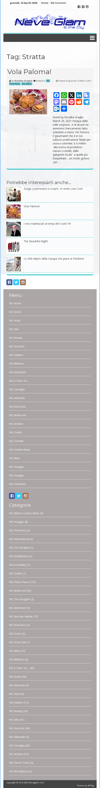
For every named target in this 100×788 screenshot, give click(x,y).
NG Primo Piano (19, 582)
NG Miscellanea (18, 771)
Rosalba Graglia (23, 80)
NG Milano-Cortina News (24, 513)
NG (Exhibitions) (18, 556)
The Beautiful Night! (36, 241)
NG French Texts (19, 762)
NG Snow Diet (17, 642)
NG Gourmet (17, 346)
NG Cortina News (19, 449)
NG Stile (14, 329)
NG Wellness (16, 363)
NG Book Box (17, 406)
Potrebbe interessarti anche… (38, 182)
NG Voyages (16, 467)
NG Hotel (14, 320)
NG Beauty (15, 337)
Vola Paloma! (29, 72)
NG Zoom (15, 633)
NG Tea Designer (19, 599)
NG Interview (17, 398)
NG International (19, 539)
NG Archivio (16, 424)
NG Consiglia (17, 389)
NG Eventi (26, 83)
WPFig (91, 785)
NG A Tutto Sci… (19, 380)
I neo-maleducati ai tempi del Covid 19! (47, 223)
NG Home (15, 303)
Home (44, 2)
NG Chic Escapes (19, 547)
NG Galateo (16, 355)
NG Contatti (58, 2)
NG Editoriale (17, 737)
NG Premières (17, 484)
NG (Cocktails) (17, 565)
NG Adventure (17, 372)
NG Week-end (17, 415)
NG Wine (14, 458)
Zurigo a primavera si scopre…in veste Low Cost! (53, 188)
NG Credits (15, 432)
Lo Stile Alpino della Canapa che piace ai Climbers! (54, 258)
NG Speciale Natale (20, 616)
